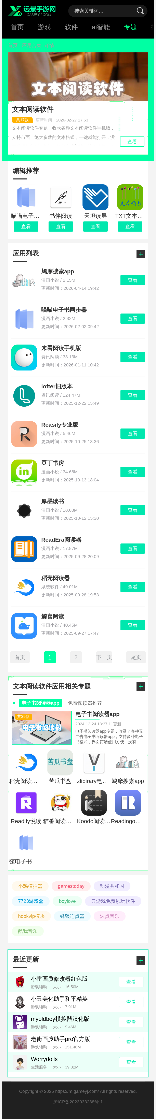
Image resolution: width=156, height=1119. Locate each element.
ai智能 (101, 27)
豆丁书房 (52, 463)
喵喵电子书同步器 (64, 310)
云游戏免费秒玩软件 (113, 901)
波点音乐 (109, 916)
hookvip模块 (31, 916)
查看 (26, 226)
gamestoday (71, 886)
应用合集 (31, 45)
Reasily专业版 (59, 425)
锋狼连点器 (72, 916)
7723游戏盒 (30, 901)
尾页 (136, 657)
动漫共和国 (112, 886)
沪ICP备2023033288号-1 (78, 1101)
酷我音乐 (28, 931)
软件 (71, 27)
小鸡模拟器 (30, 886)
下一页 (104, 657)
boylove (67, 901)
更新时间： (50, 120)
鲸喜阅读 (52, 616)
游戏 (44, 27)
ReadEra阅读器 (61, 540)
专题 (130, 27)
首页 (17, 27)
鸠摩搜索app (57, 271)
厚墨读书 (52, 501)
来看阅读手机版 (61, 348)
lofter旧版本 (57, 386)
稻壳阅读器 (55, 578)
